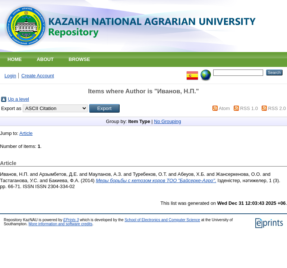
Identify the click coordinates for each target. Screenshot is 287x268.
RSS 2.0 (277, 108)
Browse (79, 59)
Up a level (18, 99)
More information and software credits (60, 224)
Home (14, 59)
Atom (224, 108)
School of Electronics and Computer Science (162, 220)
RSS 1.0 (249, 108)
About (45, 59)
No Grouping (167, 121)
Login (10, 75)
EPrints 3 (71, 220)
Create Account (37, 75)
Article (26, 133)
